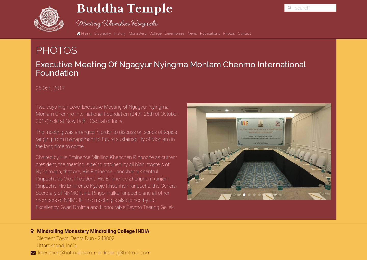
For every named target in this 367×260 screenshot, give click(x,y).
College (156, 33)
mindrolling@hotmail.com (122, 253)
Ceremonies (175, 33)
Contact (244, 33)
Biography (102, 33)
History (120, 33)
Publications (210, 33)
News (192, 33)
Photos (229, 33)
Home (84, 33)
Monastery (137, 33)
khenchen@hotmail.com (65, 253)
